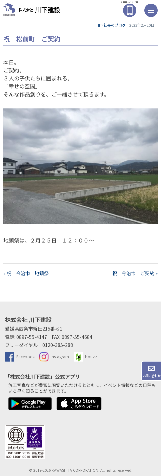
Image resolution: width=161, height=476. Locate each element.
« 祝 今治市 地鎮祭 (28, 273)
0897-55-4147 (31, 337)
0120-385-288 (57, 345)
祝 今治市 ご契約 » (135, 273)
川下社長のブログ (111, 25)
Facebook (20, 356)
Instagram (54, 356)
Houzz (85, 356)
